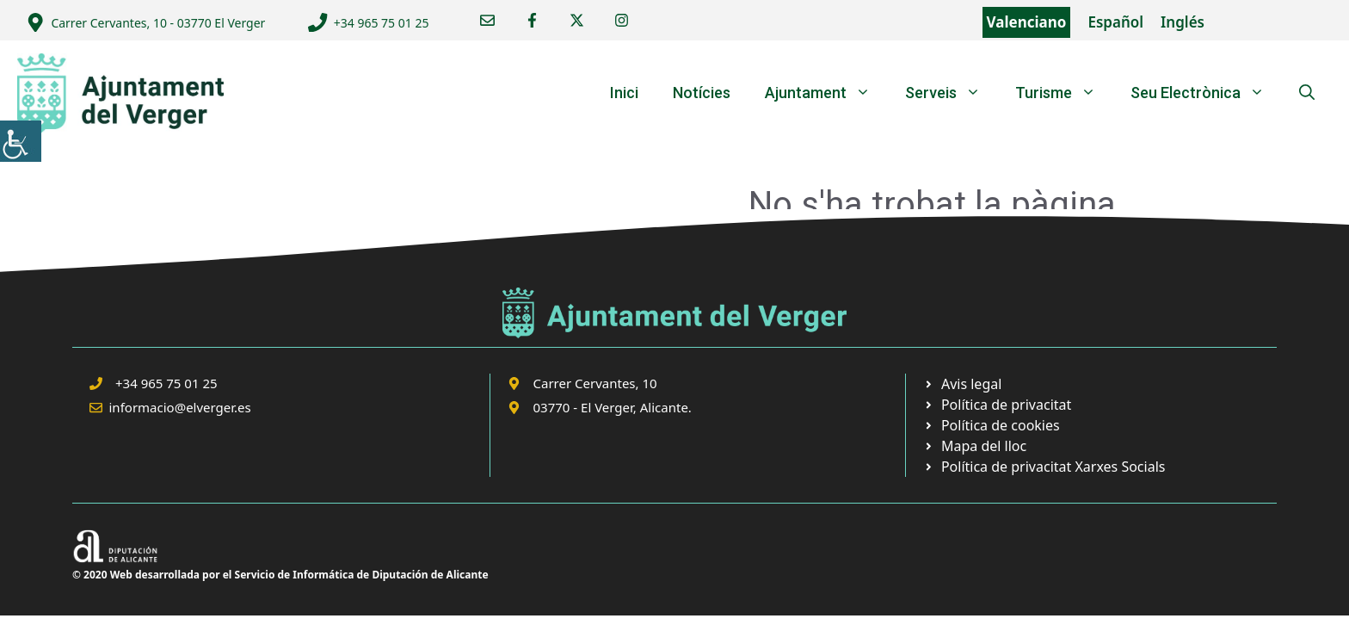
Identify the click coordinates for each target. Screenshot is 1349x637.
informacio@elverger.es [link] (180, 407)
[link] (20, 141)
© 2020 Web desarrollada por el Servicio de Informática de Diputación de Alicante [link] (280, 574)
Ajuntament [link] (826, 93)
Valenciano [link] (1027, 22)
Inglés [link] (1182, 22)
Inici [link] (624, 92)
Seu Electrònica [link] (1206, 93)
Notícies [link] (701, 92)
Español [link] (1115, 22)
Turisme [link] (1064, 93)
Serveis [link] (951, 93)
